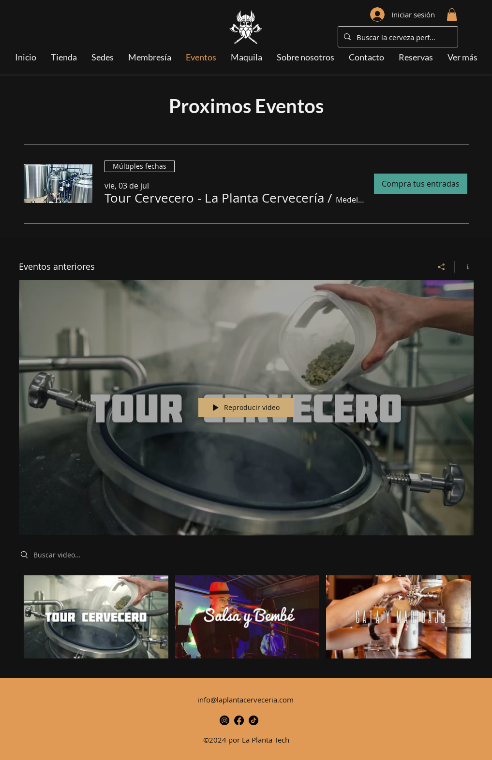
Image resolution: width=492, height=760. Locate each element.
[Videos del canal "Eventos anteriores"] (246, 619)
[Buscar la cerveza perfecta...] (397, 37)
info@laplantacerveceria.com (245, 699)
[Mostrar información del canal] (464, 266)
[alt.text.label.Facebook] (239, 720)
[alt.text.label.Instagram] (224, 720)
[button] (452, 14)
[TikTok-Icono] (253, 720)
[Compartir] (441, 266)
